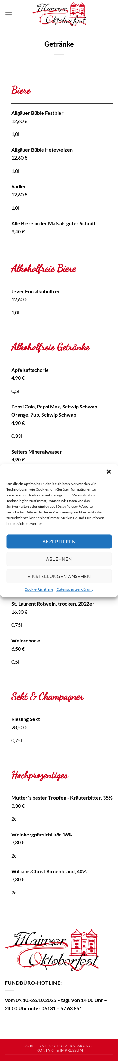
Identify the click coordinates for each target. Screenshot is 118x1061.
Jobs (30, 1045)
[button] (108, 471)
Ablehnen (59, 559)
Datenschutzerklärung (74, 589)
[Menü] (8, 14)
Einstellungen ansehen (59, 576)
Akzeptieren (59, 541)
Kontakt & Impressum (60, 1050)
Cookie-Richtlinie (39, 589)
